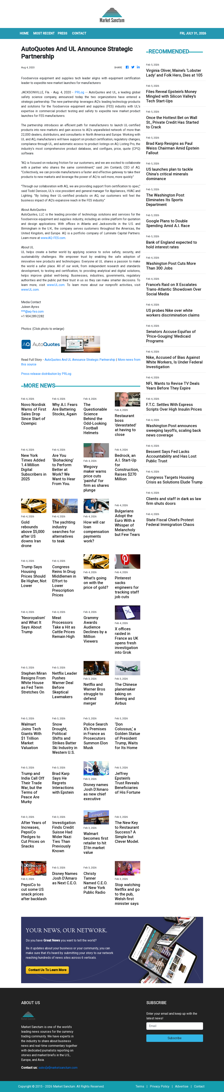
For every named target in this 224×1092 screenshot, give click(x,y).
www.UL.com (56, 285)
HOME (24, 33)
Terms (140, 1086)
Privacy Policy (159, 1086)
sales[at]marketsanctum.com (57, 1067)
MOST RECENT (44, 33)
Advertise (181, 1086)
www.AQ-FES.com (53, 238)
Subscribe (175, 1038)
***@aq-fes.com (32, 311)
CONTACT (79, 33)
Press (62, 33)
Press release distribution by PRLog (46, 374)
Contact (199, 1086)
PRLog (79, 92)
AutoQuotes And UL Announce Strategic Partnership (80, 360)
